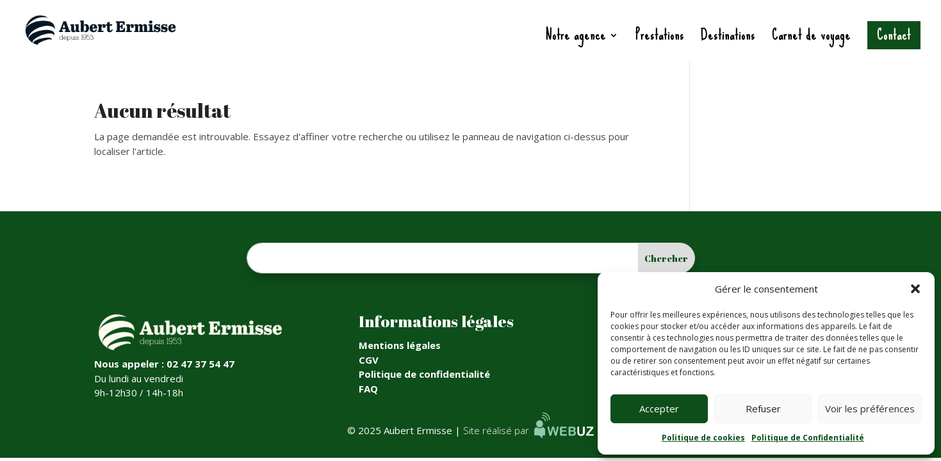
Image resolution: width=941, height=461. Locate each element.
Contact (894, 35)
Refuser (763, 408)
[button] (915, 288)
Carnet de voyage (811, 39)
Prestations (659, 39)
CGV (369, 359)
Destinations (728, 39)
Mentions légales (400, 345)
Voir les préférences (870, 408)
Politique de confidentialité (424, 374)
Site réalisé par (528, 430)
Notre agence (575, 39)
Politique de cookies (703, 437)
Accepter (659, 408)
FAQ (368, 388)
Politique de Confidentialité (807, 437)
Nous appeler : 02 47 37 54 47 (164, 363)
